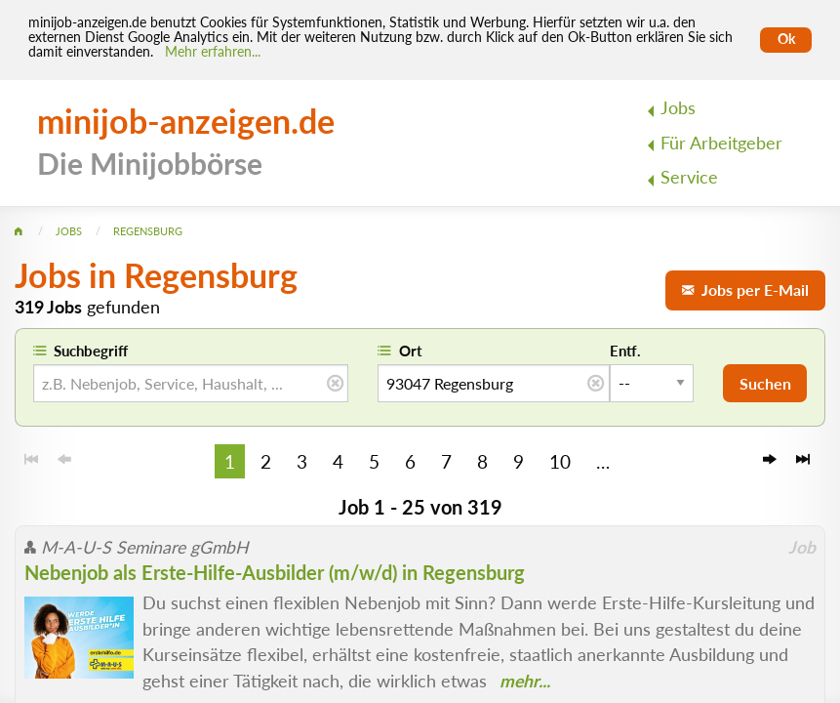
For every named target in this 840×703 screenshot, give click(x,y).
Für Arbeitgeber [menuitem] (721, 143)
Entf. (625, 350)
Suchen (765, 383)
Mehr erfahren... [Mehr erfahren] (212, 52)
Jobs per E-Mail (745, 289)
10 (560, 461)
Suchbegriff (91, 350)
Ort (410, 350)
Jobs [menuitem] (678, 108)
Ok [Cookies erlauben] (786, 39)
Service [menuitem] (689, 177)
